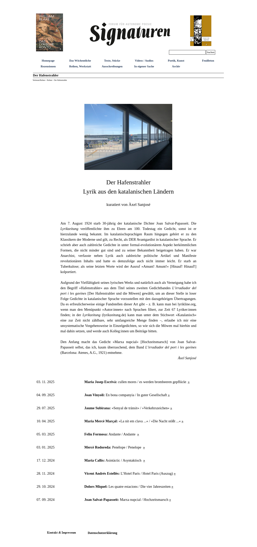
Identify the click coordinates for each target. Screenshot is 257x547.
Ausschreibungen (112, 66)
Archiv (176, 66)
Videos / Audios (144, 60)
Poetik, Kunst (176, 60)
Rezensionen (48, 66)
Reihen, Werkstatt (80, 66)
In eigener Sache (144, 66)
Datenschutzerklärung (102, 532)
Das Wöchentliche (80, 60)
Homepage (48, 60)
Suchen (210, 52)
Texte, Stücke (112, 60)
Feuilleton (208, 60)
